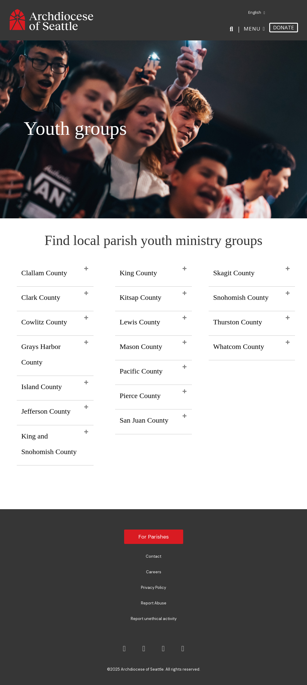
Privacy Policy (153, 587)
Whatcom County (238, 346)
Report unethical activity (154, 618)
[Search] (232, 29)
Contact (153, 556)
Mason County (141, 346)
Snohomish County (241, 297)
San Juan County (144, 420)
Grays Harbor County (41, 354)
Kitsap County (140, 297)
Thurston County (237, 322)
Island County (41, 387)
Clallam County (44, 273)
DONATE (283, 27)
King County (138, 273)
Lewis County (140, 322)
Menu (252, 28)
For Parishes (154, 536)
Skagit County (234, 273)
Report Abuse (153, 603)
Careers (153, 571)
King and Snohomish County (49, 444)
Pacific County (141, 371)
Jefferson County (45, 411)
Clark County (40, 297)
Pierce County (140, 396)
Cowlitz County (44, 322)
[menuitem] (254, 12)
